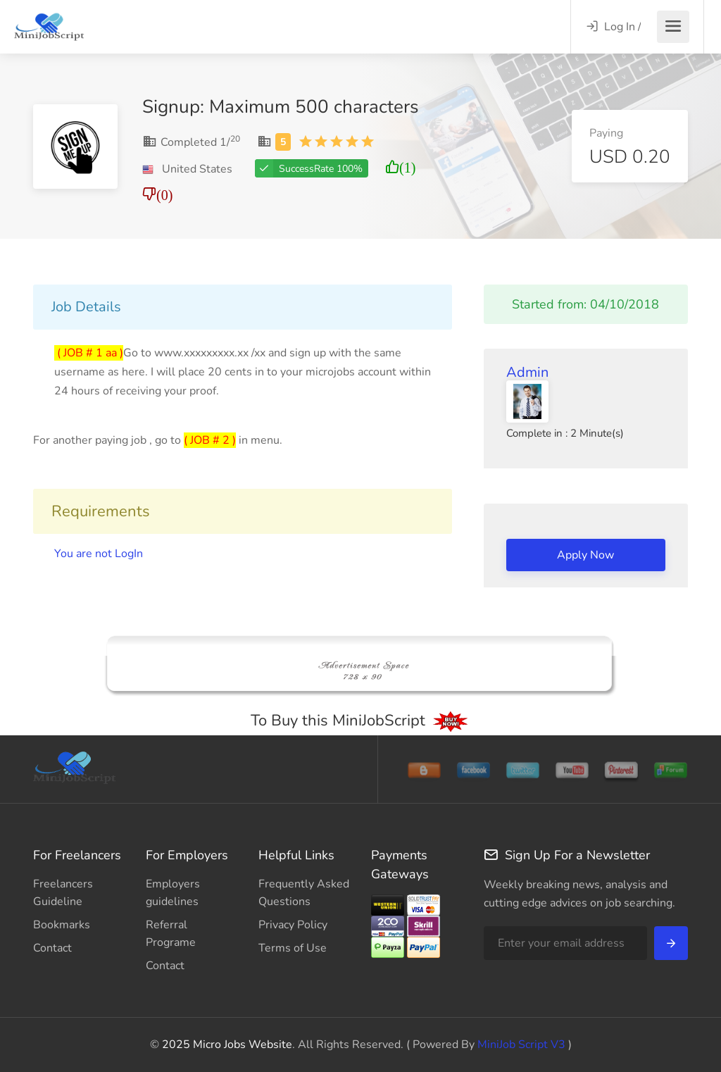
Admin (527, 372)
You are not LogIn (98, 553)
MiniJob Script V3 (520, 1044)
